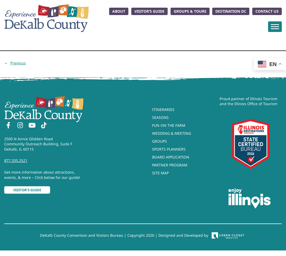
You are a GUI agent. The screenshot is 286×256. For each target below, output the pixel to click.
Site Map (160, 172)
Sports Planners (169, 149)
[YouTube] (32, 126)
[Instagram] (20, 126)
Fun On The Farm (168, 125)
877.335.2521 (15, 160)
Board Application (170, 157)
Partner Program (169, 164)
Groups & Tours (190, 11)
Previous (18, 63)
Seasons (160, 117)
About (118, 11)
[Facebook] (8, 126)
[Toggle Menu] (275, 26)
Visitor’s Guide (149, 11)
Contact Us (267, 11)
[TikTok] (44, 126)
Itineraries (163, 109)
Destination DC (230, 11)
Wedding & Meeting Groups (171, 137)
